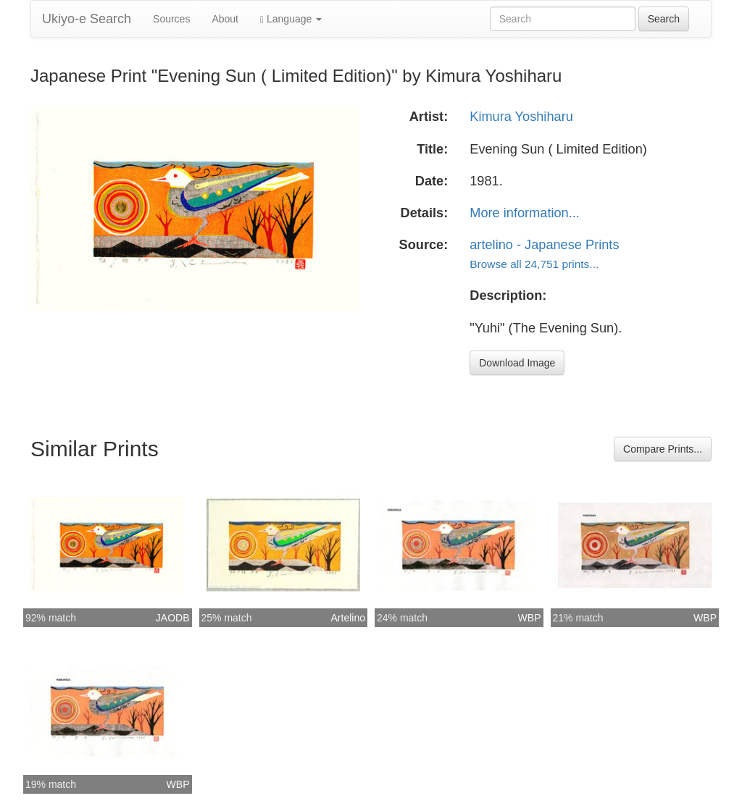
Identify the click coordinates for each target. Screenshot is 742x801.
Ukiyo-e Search (86, 19)
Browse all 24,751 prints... (534, 264)
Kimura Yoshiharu (521, 116)
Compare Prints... (662, 449)
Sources (171, 19)
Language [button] (291, 19)
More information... (525, 213)
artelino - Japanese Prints (544, 245)
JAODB (173, 618)
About (225, 19)
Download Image (517, 363)
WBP (529, 618)
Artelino (348, 618)
